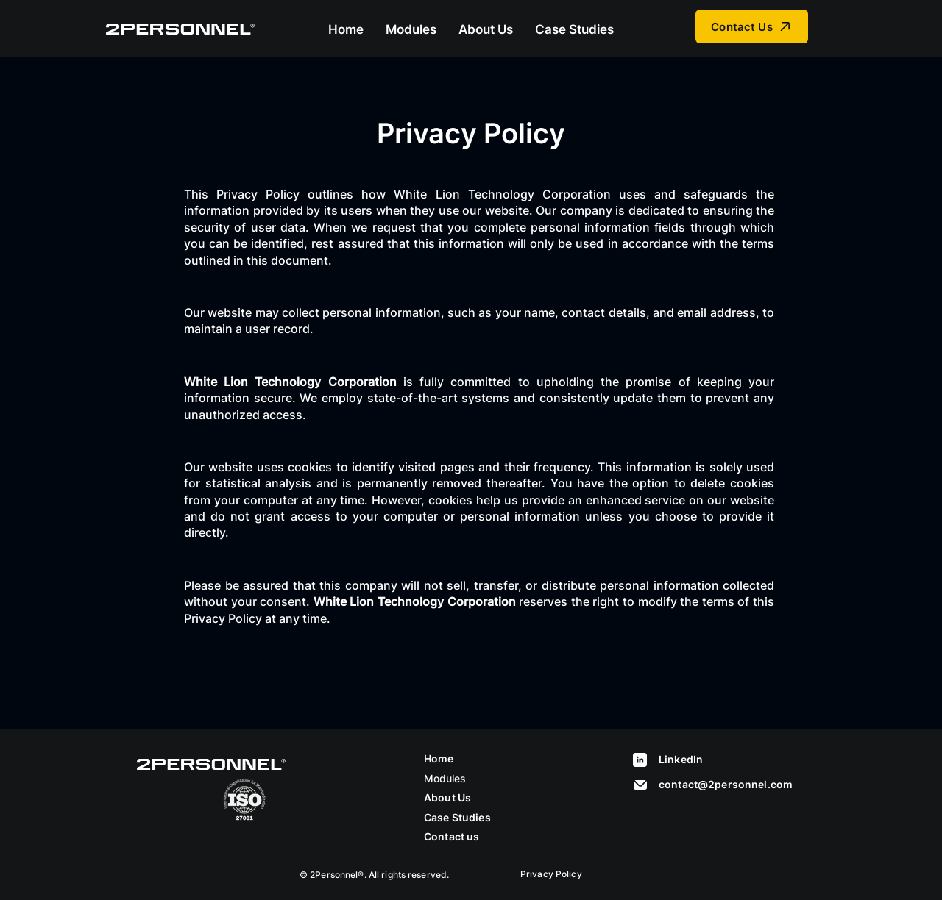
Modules (445, 778)
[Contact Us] (751, 26)
